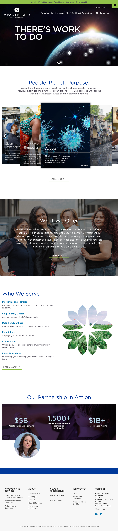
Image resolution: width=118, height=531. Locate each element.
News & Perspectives (83, 13)
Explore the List (81, 2)
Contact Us (104, 13)
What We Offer (47, 13)
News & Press (56, 501)
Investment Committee (33, 507)
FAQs (75, 493)
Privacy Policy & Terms (27, 526)
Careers (31, 500)
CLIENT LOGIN (101, 7)
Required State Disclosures (47, 526)
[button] (4, 136)
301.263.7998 (105, 506)
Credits (60, 526)
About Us (70, 13)
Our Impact (59, 13)
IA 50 (96, 13)
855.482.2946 (101, 504)
